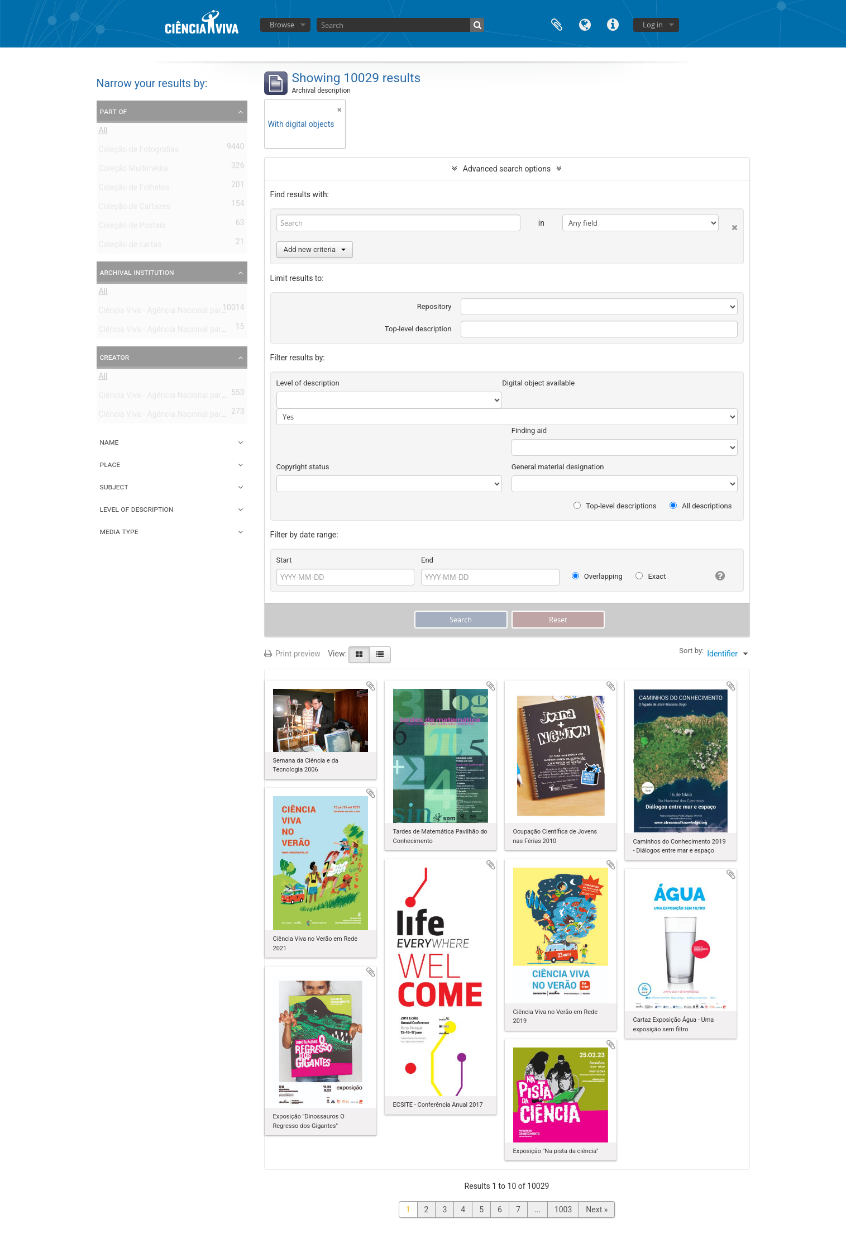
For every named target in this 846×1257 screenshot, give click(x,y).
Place (110, 464)
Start (284, 560)
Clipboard (557, 23)
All (103, 132)
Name (109, 441)
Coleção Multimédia (133, 170)
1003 (563, 1209)
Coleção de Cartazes (135, 208)
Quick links (613, 23)
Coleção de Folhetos (134, 189)
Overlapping (597, 576)
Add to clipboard (370, 686)
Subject (114, 486)
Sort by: (691, 650)
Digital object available (538, 383)
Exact (650, 576)
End (427, 560)
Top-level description (418, 329)
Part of (113, 111)
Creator (115, 357)
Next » (597, 1209)
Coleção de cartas (130, 246)
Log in (653, 25)
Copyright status (302, 467)
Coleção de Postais (132, 227)
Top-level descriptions (614, 506)
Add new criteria (315, 249)
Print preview (292, 653)
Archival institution (137, 272)
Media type (119, 531)
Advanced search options (507, 168)
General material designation (558, 467)
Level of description (137, 508)
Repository (434, 306)
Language (585, 23)
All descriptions (701, 506)
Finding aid (529, 430)
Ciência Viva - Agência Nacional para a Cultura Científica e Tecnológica (221, 331)
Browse (282, 25)
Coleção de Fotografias (139, 151)
